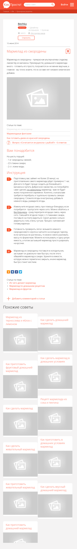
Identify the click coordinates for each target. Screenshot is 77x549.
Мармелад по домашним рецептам (27, 286)
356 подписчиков (38, 33)
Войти (64, 4)
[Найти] (52, 5)
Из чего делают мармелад (22, 282)
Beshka (22, 24)
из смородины (34, 189)
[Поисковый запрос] (39, 5)
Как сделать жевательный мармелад (20, 436)
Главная (6, 11)
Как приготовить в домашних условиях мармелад (54, 434)
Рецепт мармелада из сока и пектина (55, 394)
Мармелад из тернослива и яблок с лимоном (19, 320)
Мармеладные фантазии (19, 133)
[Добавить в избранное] (68, 51)
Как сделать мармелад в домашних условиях (56, 356)
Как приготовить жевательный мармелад (20, 474)
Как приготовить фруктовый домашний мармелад (19, 362)
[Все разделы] (72, 4)
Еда (13, 11)
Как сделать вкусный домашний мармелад (55, 474)
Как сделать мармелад (19, 400)
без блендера (20, 212)
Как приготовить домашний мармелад (19, 512)
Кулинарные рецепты (24, 11)
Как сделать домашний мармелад (56, 318)
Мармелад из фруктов (20, 289)
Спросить (26, 38)
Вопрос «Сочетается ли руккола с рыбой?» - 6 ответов (39, 142)
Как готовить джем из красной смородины (28, 138)
